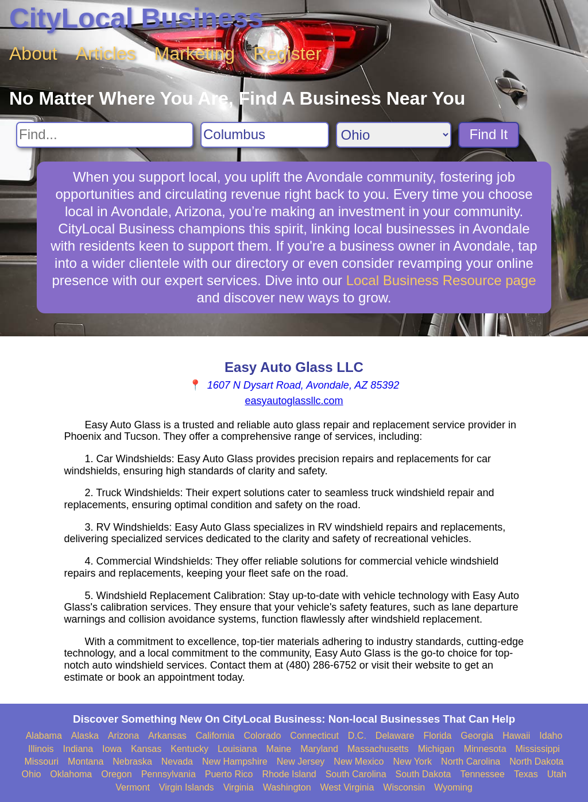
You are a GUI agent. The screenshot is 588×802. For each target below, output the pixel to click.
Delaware (395, 735)
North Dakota (536, 761)
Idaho (550, 735)
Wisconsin (404, 787)
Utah (557, 774)
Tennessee (482, 774)
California (215, 735)
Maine (279, 749)
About (33, 53)
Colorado (262, 735)
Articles (106, 53)
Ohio (31, 774)
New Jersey (301, 761)
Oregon (116, 774)
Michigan (436, 749)
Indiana (78, 749)
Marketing (194, 53)
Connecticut (314, 735)
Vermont (132, 787)
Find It (489, 134)
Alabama (44, 735)
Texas (526, 774)
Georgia (477, 735)
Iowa (112, 749)
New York (412, 761)
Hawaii (516, 735)
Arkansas (167, 735)
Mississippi (538, 749)
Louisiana (237, 749)
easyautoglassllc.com (294, 400)
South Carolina (356, 774)
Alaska (85, 735)
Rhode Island (289, 774)
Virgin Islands (186, 787)
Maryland (319, 749)
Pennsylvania (168, 774)
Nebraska (132, 761)
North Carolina (470, 761)
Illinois (40, 749)
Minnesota (485, 749)
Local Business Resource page (441, 280)
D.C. (357, 735)
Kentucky (189, 749)
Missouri (41, 761)
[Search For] (105, 135)
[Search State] (393, 135)
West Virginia (347, 787)
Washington (287, 787)
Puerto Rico (229, 774)
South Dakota (423, 774)
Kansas (146, 749)
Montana (85, 761)
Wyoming (453, 787)
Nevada (177, 761)
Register (287, 53)
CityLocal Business (136, 18)
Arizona (123, 735)
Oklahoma (71, 774)
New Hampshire (235, 761)
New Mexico (359, 761)
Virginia (238, 787)
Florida (437, 735)
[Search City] (264, 135)
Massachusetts (378, 749)
